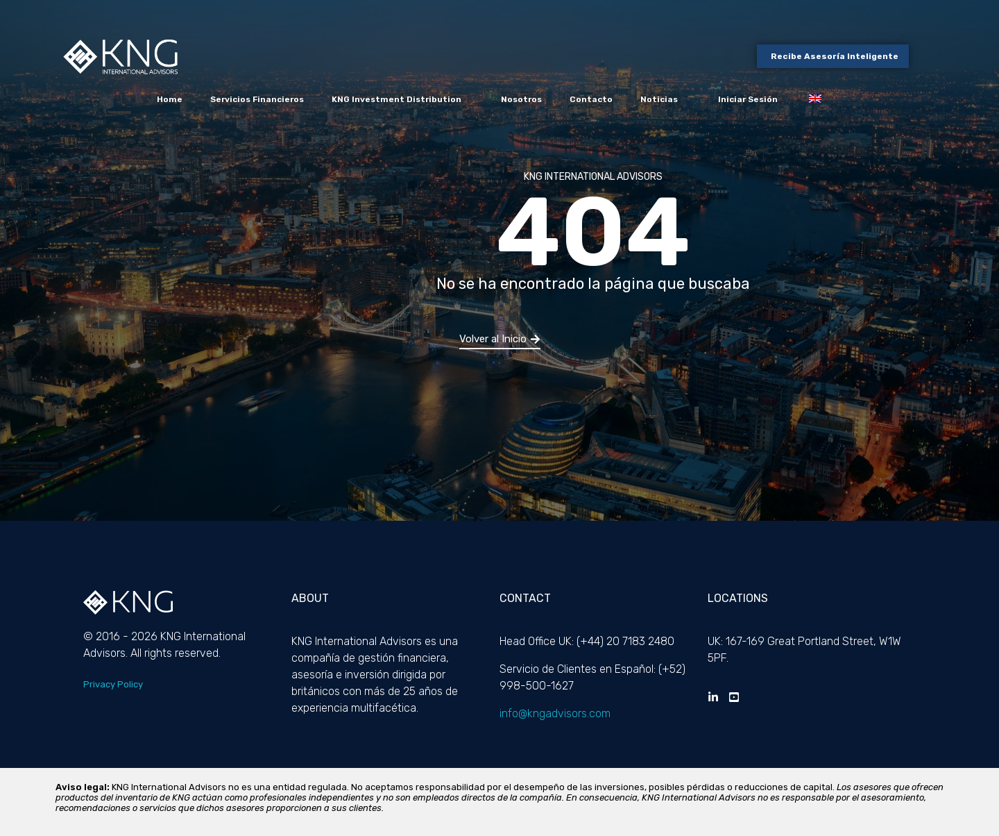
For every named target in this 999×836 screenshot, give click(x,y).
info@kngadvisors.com (555, 713)
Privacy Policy (113, 684)
